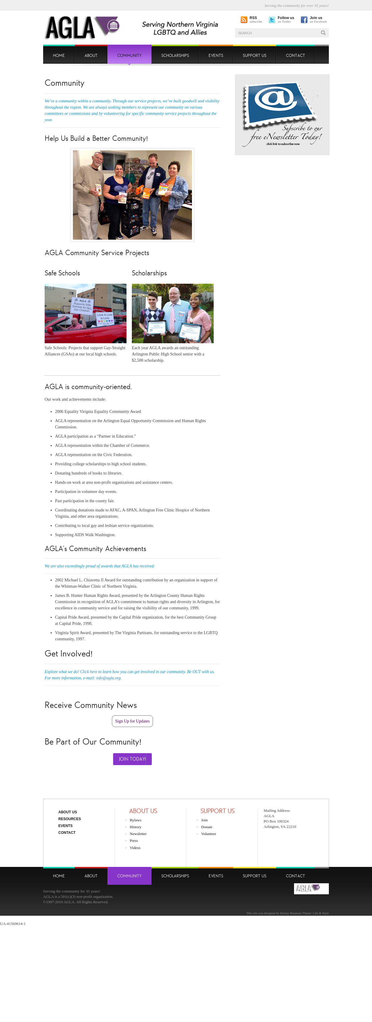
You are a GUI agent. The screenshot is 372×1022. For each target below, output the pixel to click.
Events (65, 826)
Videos (135, 847)
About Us (67, 812)
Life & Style (321, 913)
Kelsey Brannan (290, 913)
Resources (69, 819)
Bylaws (135, 820)
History (135, 827)
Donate (206, 827)
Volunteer (208, 833)
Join (204, 820)
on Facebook (318, 19)
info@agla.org (108, 678)
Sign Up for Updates (132, 721)
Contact (67, 833)
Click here (88, 672)
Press (134, 840)
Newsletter (138, 833)
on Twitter (286, 19)
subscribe (256, 19)
